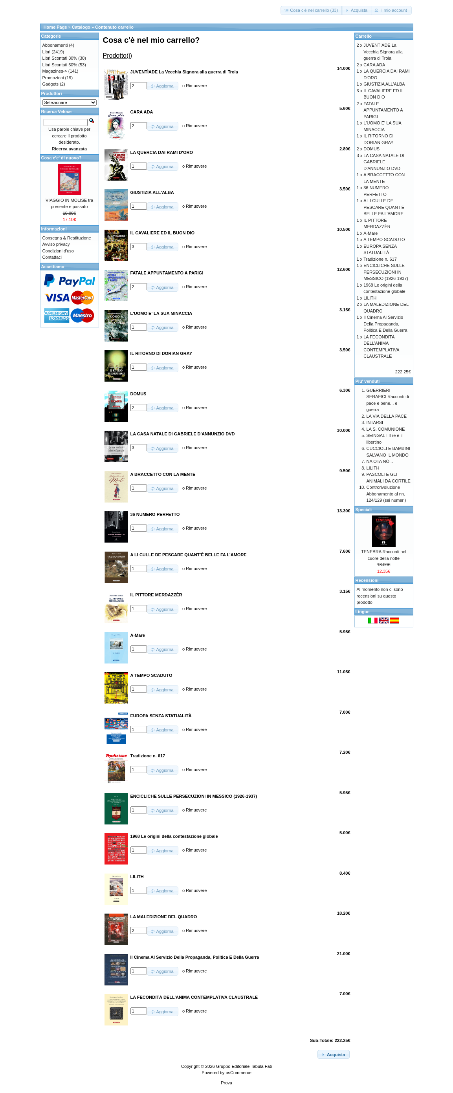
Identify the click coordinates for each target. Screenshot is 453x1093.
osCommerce (238, 1072)
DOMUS (371, 148)
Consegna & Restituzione (66, 238)
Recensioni (367, 580)
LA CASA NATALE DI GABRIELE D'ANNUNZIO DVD (383, 162)
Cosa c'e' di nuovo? (61, 157)
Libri (46, 51)
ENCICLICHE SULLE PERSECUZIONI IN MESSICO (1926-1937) (385, 272)
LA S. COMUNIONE (386, 429)
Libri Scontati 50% (59, 64)
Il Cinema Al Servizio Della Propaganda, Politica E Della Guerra (385, 324)
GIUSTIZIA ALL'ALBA (384, 84)
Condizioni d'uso (58, 251)
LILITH (369, 298)
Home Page (55, 27)
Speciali (364, 509)
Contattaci (52, 257)
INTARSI (375, 422)
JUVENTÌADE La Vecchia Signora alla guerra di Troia (383, 51)
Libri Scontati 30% (59, 58)
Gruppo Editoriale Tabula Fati (244, 1066)
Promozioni (53, 77)
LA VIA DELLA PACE (387, 416)
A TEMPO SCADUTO (384, 239)
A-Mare (370, 233)
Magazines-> (54, 71)
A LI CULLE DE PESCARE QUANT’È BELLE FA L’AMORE (383, 207)
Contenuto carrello (114, 27)
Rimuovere (196, 85)
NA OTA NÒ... (380, 461)
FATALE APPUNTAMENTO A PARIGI (383, 110)
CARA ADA (374, 64)
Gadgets (50, 84)
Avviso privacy (56, 244)
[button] (312, 10)
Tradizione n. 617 (380, 259)
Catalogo (81, 27)
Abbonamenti (55, 45)
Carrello (364, 36)
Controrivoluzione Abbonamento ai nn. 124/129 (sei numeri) (386, 494)
